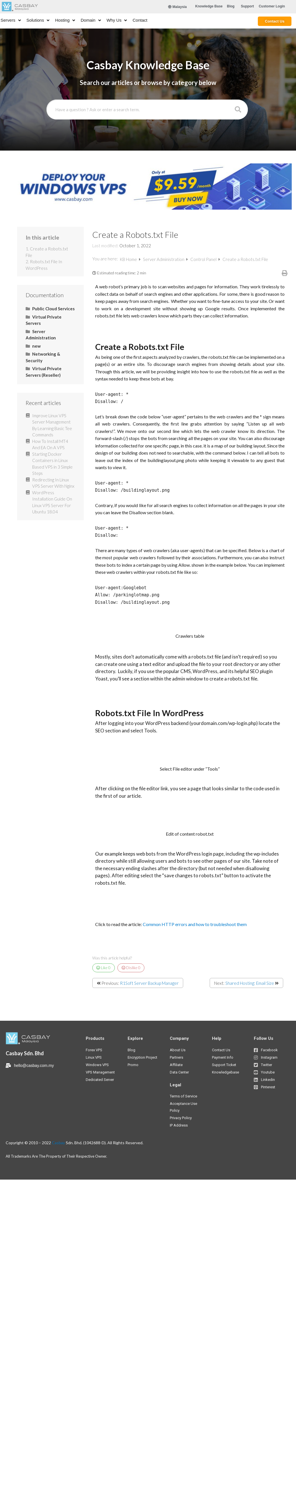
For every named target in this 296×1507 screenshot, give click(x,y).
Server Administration (164, 259)
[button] (208, 6)
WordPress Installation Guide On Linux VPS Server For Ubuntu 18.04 (52, 502)
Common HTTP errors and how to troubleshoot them (195, 924)
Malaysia (177, 7)
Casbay (58, 1142)
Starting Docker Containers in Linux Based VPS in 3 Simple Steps (52, 463)
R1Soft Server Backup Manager (149, 983)
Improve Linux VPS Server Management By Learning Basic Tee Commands (52, 425)
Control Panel (203, 259)
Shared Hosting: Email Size (249, 983)
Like (103, 967)
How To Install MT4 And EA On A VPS (50, 444)
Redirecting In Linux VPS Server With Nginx (53, 483)
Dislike (131, 967)
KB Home (129, 259)
